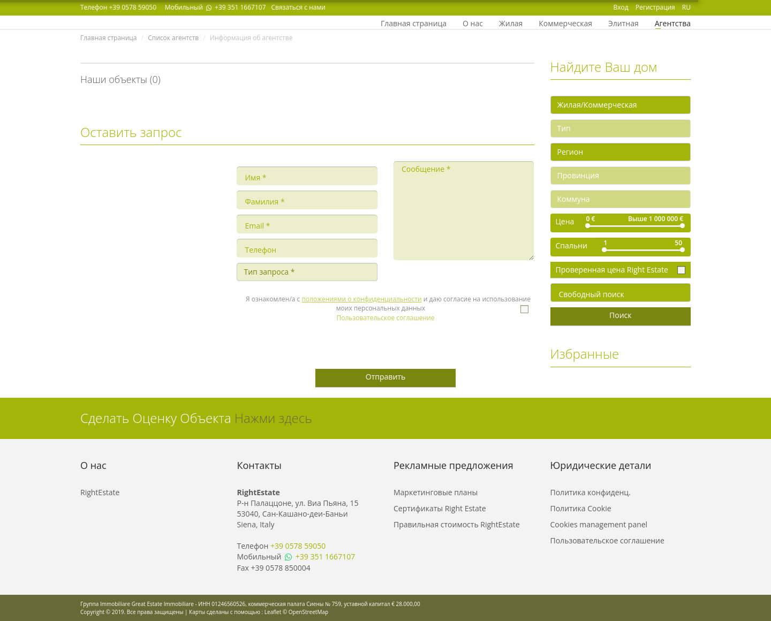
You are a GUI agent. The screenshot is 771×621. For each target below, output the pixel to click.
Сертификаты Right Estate (440, 508)
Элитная (623, 22)
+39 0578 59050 (132, 7)
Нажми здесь (273, 418)
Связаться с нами (298, 7)
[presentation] (385, 341)
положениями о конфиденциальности (362, 299)
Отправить (385, 377)
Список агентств (173, 37)
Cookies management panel (599, 524)
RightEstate (99, 492)
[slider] (587, 225)
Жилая (511, 22)
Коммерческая (565, 22)
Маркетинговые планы (436, 492)
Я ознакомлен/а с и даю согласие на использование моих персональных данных (388, 303)
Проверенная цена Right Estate (613, 269)
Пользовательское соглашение (386, 317)
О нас (473, 22)
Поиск (620, 315)
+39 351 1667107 (235, 7)
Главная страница (414, 22)
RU (686, 7)
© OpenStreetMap (305, 612)
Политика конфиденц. (590, 492)
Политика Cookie (580, 508)
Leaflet (272, 612)
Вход (620, 7)
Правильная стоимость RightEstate (457, 524)
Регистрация (655, 7)
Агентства (673, 22)
